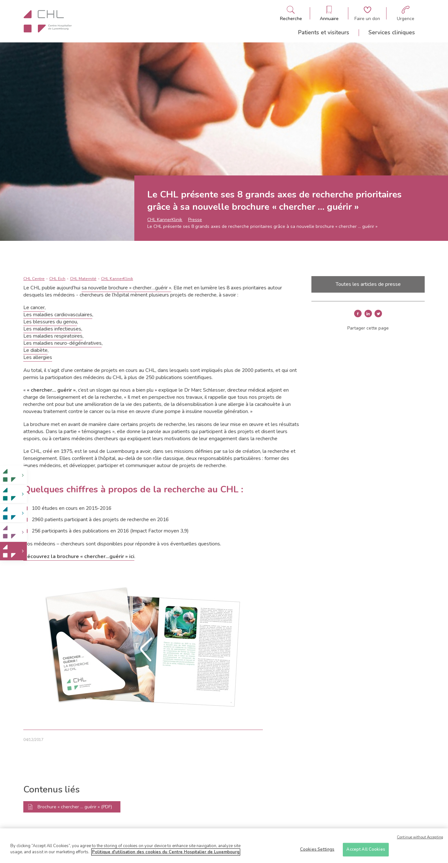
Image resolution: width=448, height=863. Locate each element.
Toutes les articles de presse (368, 284)
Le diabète (35, 350)
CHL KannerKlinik (164, 220)
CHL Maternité (83, 278)
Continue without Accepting (420, 839)
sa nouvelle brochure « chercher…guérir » (126, 287)
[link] (13, 475)
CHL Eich (57, 278)
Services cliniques (391, 32)
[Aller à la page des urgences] (405, 13)
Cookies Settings (317, 852)
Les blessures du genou (50, 321)
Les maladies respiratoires (53, 336)
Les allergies (37, 357)
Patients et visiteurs (323, 32)
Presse (195, 220)
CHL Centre (34, 278)
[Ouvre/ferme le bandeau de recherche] (291, 13)
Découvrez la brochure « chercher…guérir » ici (78, 556)
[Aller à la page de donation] (367, 13)
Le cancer (34, 307)
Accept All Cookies (365, 852)
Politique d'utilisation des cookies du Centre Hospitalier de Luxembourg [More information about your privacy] (166, 855)
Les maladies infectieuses (52, 328)
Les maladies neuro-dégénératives (62, 343)
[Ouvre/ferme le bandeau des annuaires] (329, 13)
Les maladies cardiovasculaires (57, 314)
